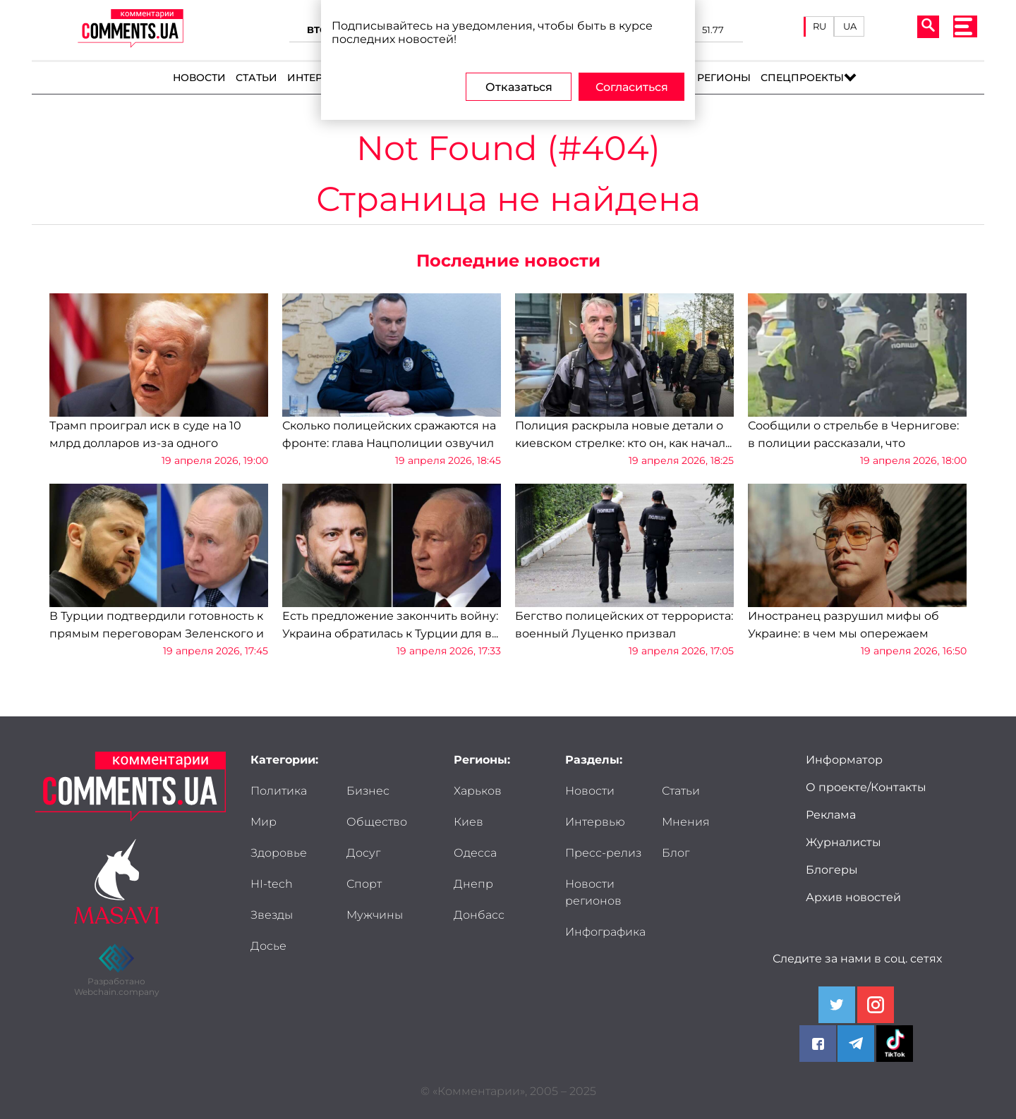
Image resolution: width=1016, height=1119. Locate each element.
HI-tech (271, 884)
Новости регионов (593, 892)
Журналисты (843, 842)
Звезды (271, 915)
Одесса (475, 853)
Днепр (473, 884)
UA (850, 26)
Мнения (686, 821)
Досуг (363, 853)
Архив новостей (853, 897)
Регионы (724, 77)
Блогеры (832, 869)
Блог (675, 853)
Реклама (831, 814)
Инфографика (605, 931)
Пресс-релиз (603, 853)
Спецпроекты (802, 77)
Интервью (317, 77)
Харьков (478, 790)
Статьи (256, 77)
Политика (278, 790)
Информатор (844, 759)
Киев (468, 821)
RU (819, 26)
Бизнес (367, 790)
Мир (263, 821)
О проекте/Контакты (866, 787)
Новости (199, 77)
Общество (376, 821)
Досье (268, 946)
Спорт (364, 884)
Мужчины (374, 915)
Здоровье (278, 853)
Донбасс (479, 915)
